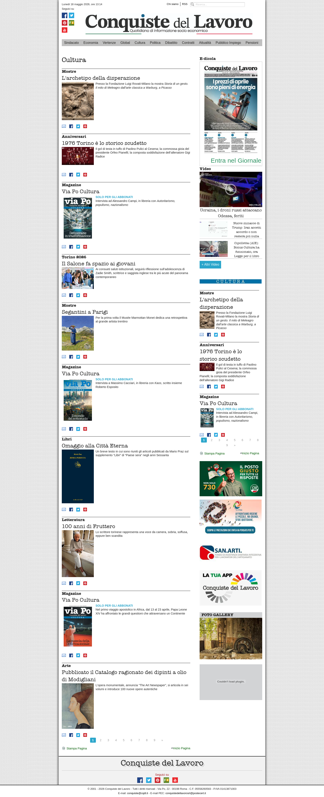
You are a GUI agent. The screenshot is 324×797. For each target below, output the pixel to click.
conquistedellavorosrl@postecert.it (186, 793)
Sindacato (71, 42)
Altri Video (210, 264)
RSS (184, 4)
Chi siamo (173, 4)
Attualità (205, 42)
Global (125, 42)
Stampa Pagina (74, 748)
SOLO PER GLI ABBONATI (114, 197)
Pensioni (252, 42)
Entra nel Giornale (236, 160)
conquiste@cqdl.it (137, 793)
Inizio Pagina (180, 748)
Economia (90, 42)
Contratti (188, 42)
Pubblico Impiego (228, 42)
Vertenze (109, 42)
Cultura (140, 42)
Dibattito (171, 42)
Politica (155, 42)
